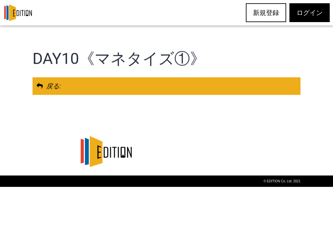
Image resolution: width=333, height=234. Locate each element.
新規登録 (266, 12)
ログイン (310, 12)
